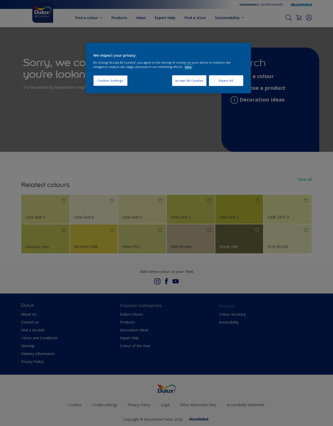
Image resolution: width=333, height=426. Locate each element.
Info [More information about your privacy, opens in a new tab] (188, 67)
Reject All (226, 80)
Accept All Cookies (189, 80)
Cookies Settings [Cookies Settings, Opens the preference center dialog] (110, 80)
